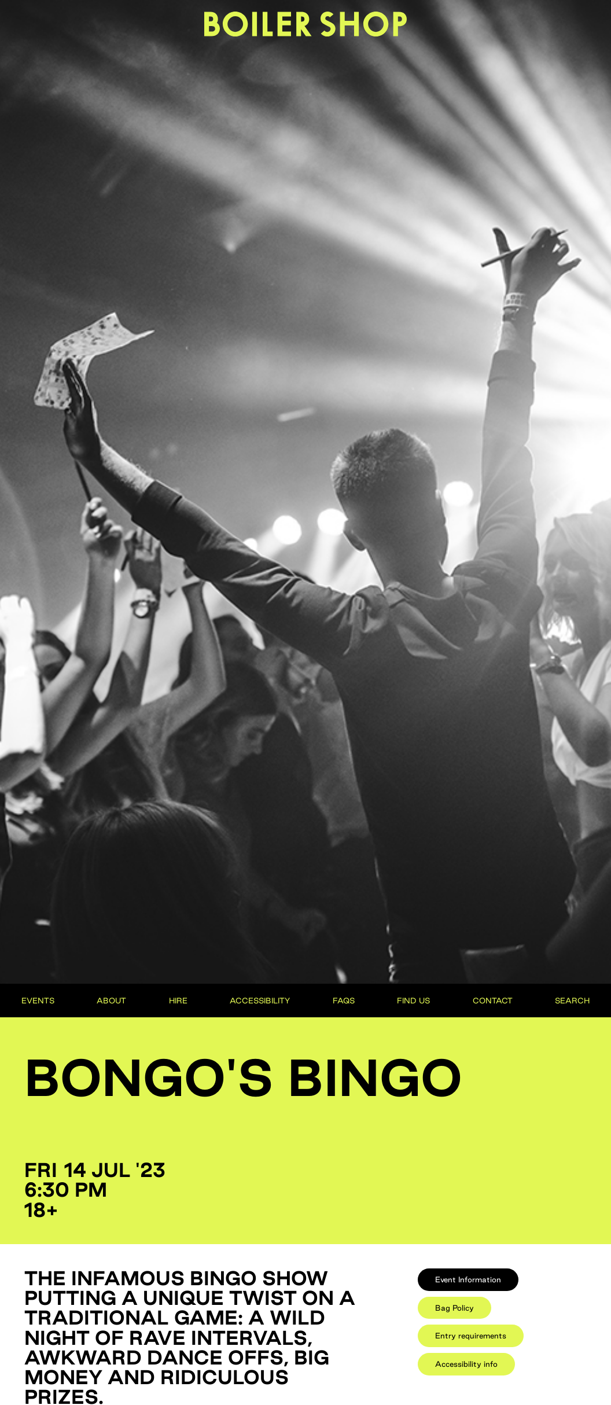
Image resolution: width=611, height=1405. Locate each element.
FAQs (344, 1000)
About (111, 1000)
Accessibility (260, 1000)
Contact (493, 1000)
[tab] (468, 1279)
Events (37, 1000)
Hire (178, 1000)
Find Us (413, 1000)
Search (572, 1000)
